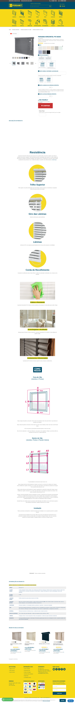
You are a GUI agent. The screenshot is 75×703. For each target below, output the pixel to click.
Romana (29, 16)
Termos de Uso (27, 670)
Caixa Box (53, 16)
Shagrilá (14, 16)
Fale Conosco (12, 670)
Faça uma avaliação (51, 43)
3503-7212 (54, 1)
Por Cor (53, 25)
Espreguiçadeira (37, 25)
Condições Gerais (27, 677)
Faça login (39, 3)
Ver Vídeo (13, 33)
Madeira (60, 16)
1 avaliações (46, 43)
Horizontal (14, 25)
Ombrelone (30, 25)
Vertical (22, 25)
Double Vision (22, 16)
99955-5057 (62, 1)
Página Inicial (12, 668)
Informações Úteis (28, 666)
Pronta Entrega (61, 25)
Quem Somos (12, 672)
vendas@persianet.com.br (43, 673)
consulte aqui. (54, 159)
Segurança (26, 675)
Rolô (45, 16)
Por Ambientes (45, 25)
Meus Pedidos (62, 4)
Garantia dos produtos (28, 673)
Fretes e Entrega (27, 672)
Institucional (12, 666)
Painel (37, 16)
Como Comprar (27, 668)
